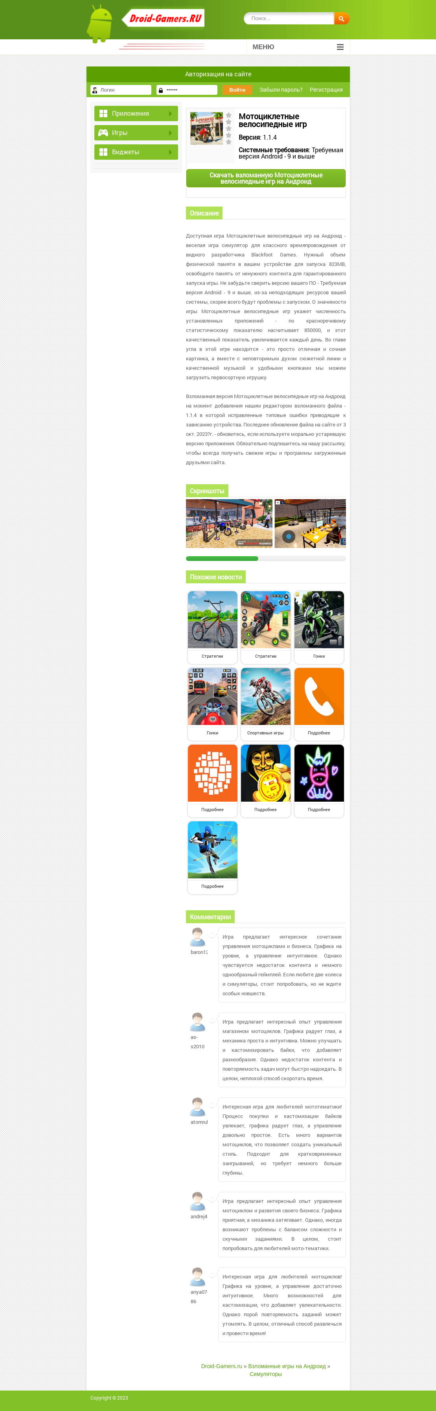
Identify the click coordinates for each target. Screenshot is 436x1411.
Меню (298, 47)
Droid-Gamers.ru (221, 1366)
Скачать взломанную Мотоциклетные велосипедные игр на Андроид (266, 178)
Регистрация (326, 89)
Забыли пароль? (281, 89)
